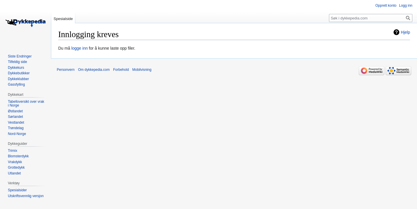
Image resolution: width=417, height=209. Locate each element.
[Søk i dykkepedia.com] (370, 18)
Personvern (65, 70)
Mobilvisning (141, 70)
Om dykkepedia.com (93, 70)
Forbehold (121, 70)
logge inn (79, 48)
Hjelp (405, 32)
